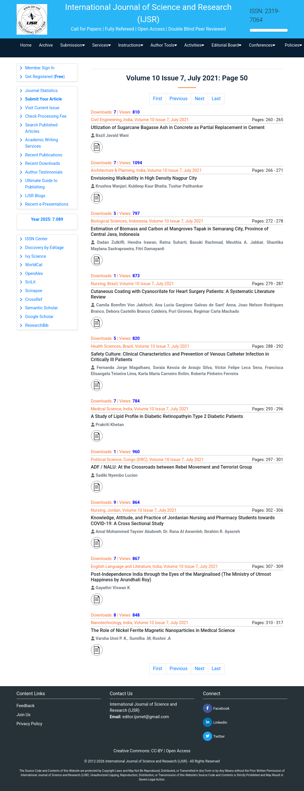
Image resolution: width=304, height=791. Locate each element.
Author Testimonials (43, 172)
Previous (179, 98)
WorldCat (33, 264)
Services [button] (101, 45)
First (157, 98)
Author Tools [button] (163, 45)
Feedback (26, 705)
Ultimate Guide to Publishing (41, 184)
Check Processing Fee (45, 116)
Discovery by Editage (44, 247)
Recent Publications (43, 155)
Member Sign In (39, 68)
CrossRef (33, 299)
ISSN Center (36, 238)
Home (25, 45)
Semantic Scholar (41, 308)
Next (199, 98)
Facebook (216, 708)
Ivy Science (35, 256)
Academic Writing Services (41, 143)
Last (216, 98)
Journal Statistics (41, 90)
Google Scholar (39, 316)
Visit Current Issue (42, 107)
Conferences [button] (262, 45)
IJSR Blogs (35, 195)
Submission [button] (72, 45)
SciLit (30, 282)
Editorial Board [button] (227, 45)
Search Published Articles (41, 128)
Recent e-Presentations (46, 204)
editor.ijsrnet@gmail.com (145, 716)
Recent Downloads (42, 163)
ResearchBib (36, 325)
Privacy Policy (30, 723)
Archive (46, 45)
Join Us (24, 714)
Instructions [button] (130, 45)
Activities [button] (194, 45)
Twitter (213, 736)
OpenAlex (34, 273)
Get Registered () (45, 76)
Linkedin (215, 722)
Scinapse (33, 290)
